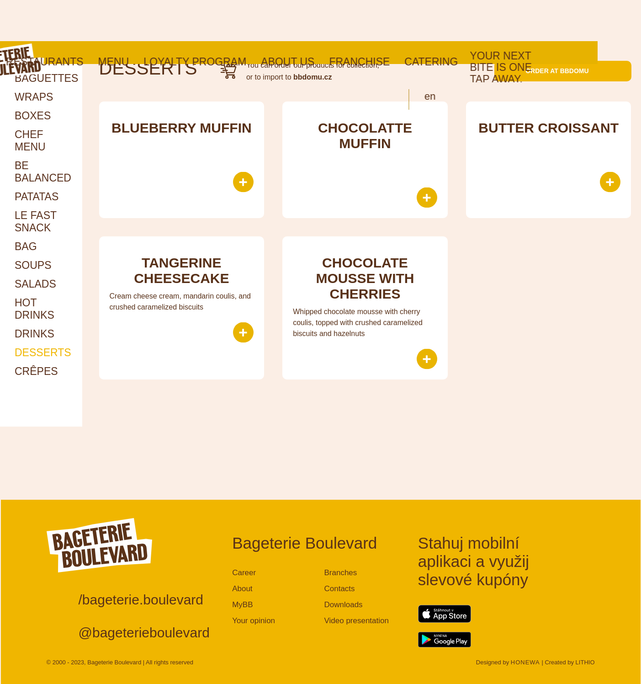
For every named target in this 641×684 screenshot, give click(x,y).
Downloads (343, 604)
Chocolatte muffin (365, 135)
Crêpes (36, 371)
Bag (26, 246)
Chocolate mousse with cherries (365, 278)
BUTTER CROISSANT (548, 127)
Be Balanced (43, 172)
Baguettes (46, 78)
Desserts (43, 352)
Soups (33, 265)
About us (331, 21)
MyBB (242, 604)
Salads (35, 284)
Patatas (36, 197)
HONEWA (525, 662)
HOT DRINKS (34, 309)
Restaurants (88, 21)
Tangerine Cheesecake (181, 270)
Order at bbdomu (562, 71)
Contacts (339, 588)
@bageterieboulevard (144, 632)
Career (244, 572)
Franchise (402, 21)
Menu (156, 21)
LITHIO (585, 662)
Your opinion (253, 620)
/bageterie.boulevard (141, 599)
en (473, 55)
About (242, 588)
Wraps (34, 97)
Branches (340, 572)
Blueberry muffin (181, 127)
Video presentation (356, 620)
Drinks (34, 334)
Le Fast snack (36, 221)
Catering (474, 21)
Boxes (33, 116)
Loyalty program (238, 21)
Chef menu (30, 140)
